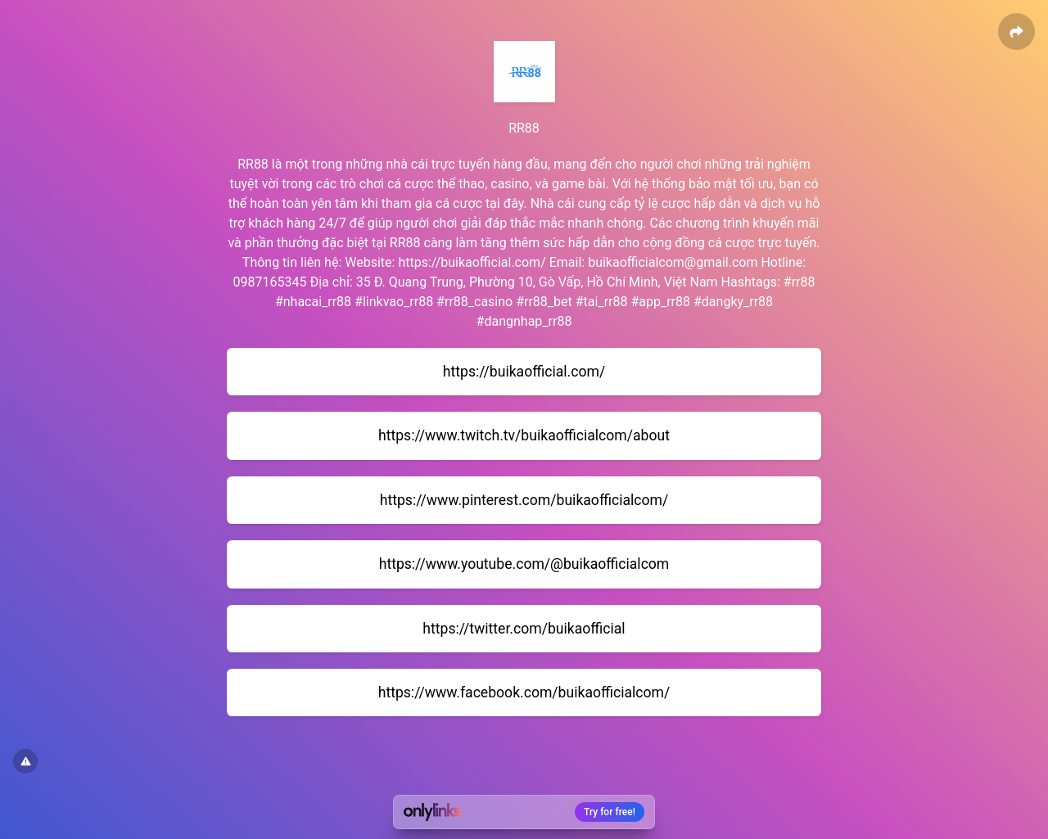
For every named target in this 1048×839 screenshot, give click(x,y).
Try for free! (609, 812)
